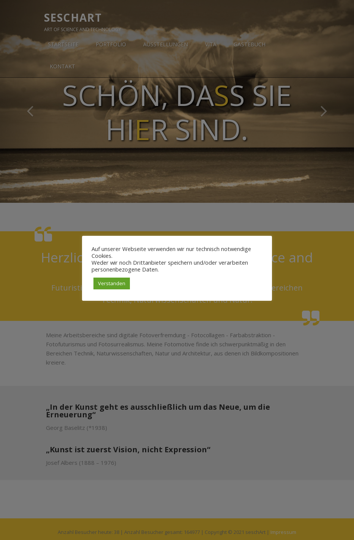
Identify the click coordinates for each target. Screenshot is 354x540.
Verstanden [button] (111, 283)
